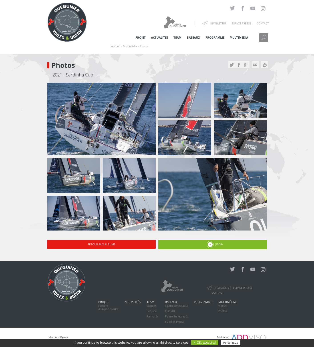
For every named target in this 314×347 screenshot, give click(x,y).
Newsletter (218, 23)
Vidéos (222, 305)
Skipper (151, 305)
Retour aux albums (101, 244)
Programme (214, 38)
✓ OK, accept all (204, 342)
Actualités (133, 302)
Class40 (170, 311)
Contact (263, 23)
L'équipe (152, 311)
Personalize (230, 342)
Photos (222, 311)
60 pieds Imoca (174, 321)
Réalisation (241, 337)
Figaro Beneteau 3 (176, 305)
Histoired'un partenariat (108, 307)
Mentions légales (58, 337)
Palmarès (153, 316)
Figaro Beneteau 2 (176, 316)
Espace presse (241, 23)
